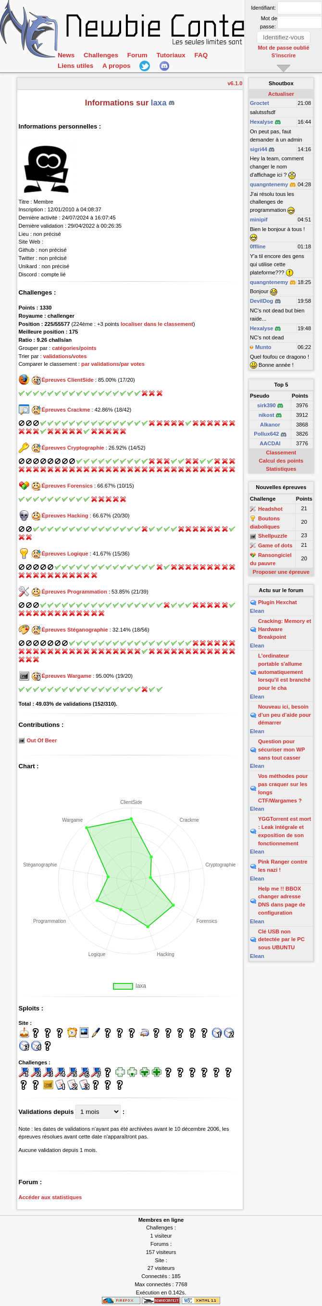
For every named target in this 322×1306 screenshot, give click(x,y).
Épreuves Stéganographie (75, 630)
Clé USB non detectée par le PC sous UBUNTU (281, 940)
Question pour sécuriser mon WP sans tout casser (281, 749)
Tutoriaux (170, 55)
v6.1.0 (234, 83)
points (88, 348)
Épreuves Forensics (67, 486)
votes (80, 356)
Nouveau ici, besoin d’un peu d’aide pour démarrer (284, 715)
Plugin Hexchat (277, 602)
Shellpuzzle (272, 536)
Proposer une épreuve (281, 572)
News (66, 55)
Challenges (101, 55)
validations (57, 356)
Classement (281, 452)
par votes (133, 364)
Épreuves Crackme (66, 410)
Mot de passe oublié (284, 48)
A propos (116, 65)
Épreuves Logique (65, 553)
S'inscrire (284, 55)
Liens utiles (75, 65)
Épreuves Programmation (74, 592)
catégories (65, 348)
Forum (137, 55)
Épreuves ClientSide (68, 380)
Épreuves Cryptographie (73, 448)
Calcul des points (281, 461)
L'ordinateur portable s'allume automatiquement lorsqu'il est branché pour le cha (284, 672)
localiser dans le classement (157, 324)
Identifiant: (263, 8)
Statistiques (281, 469)
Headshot (270, 509)
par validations (100, 364)
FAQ (201, 55)
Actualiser (281, 94)
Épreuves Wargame (66, 676)
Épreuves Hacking (65, 515)
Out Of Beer (42, 740)
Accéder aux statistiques (50, 1197)
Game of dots (275, 545)
